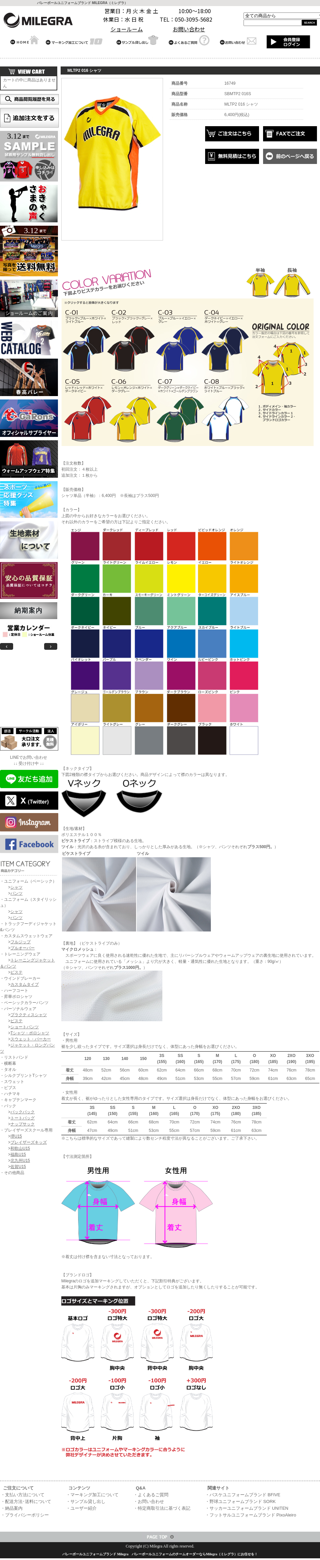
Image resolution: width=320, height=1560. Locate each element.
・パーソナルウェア (18, 1008)
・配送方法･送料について (26, 1501)
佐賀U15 (18, 1166)
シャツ (16, 887)
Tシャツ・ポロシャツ (29, 1033)
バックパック (22, 1112)
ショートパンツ (24, 1027)
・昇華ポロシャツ (16, 996)
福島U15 (18, 1154)
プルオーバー (22, 948)
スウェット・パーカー (30, 1039)
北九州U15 (20, 1160)
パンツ (16, 893)
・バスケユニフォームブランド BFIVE (242, 1494)
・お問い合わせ (148, 1501)
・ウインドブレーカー (20, 978)
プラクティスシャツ (28, 1014)
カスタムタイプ (24, 984)
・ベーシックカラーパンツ (24, 1002)
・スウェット (12, 1081)
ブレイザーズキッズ (28, 1142)
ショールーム (126, 29)
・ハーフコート (14, 990)
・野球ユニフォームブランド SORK (240, 1501)
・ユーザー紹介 (81, 1508)
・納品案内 (12, 1508)
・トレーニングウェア (20, 954)
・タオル (8, 1069)
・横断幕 (8, 1063)
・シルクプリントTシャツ (23, 1075)
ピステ (16, 972)
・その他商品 (12, 1172)
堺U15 (16, 1136)
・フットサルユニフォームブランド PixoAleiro (250, 1514)
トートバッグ (22, 1118)
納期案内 (28, 610)
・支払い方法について (22, 1494)
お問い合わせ (189, 29)
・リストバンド (14, 1057)
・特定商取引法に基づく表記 (161, 1508)
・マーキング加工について (92, 1494)
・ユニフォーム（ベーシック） (28, 881)
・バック (8, 1106)
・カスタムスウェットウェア (26, 936)
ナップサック (22, 1124)
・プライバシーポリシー (25, 1514)
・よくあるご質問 (150, 1494)
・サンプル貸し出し (85, 1501)
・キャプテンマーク (18, 1099)
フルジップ (20, 942)
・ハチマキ (10, 1093)
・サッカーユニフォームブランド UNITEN (246, 1508)
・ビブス (8, 1087)
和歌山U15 (20, 1148)
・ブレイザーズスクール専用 (26, 1130)
